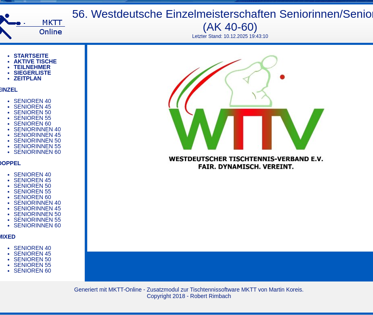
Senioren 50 (32, 112)
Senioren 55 (32, 118)
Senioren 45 (32, 106)
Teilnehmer (32, 67)
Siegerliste (32, 72)
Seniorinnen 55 (37, 146)
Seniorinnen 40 (37, 129)
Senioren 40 (32, 101)
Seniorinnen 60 (37, 152)
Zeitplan (27, 78)
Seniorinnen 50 (37, 140)
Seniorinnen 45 (37, 135)
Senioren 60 (32, 123)
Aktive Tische (35, 61)
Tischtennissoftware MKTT (223, 289)
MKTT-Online (125, 289)
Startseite (31, 55)
